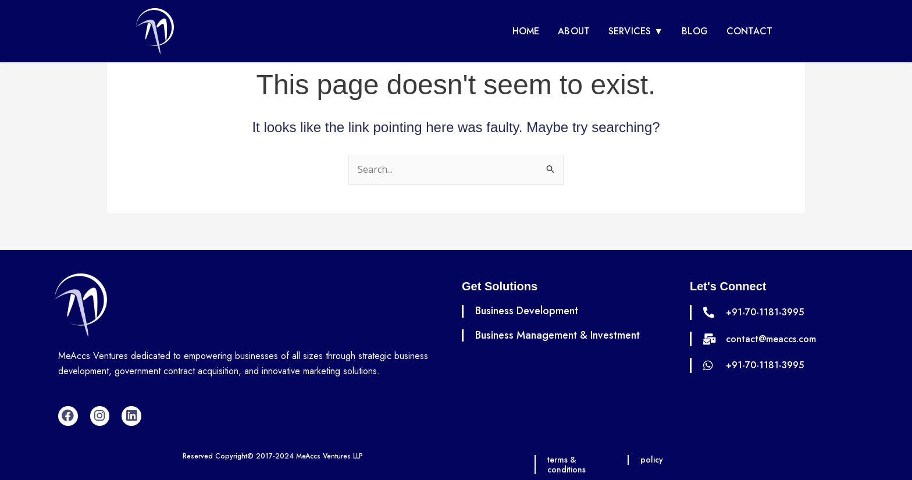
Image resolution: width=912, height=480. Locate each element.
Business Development (526, 310)
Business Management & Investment (557, 335)
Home (526, 31)
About (574, 31)
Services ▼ (635, 31)
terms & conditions (567, 464)
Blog (695, 31)
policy (652, 459)
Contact (749, 31)
